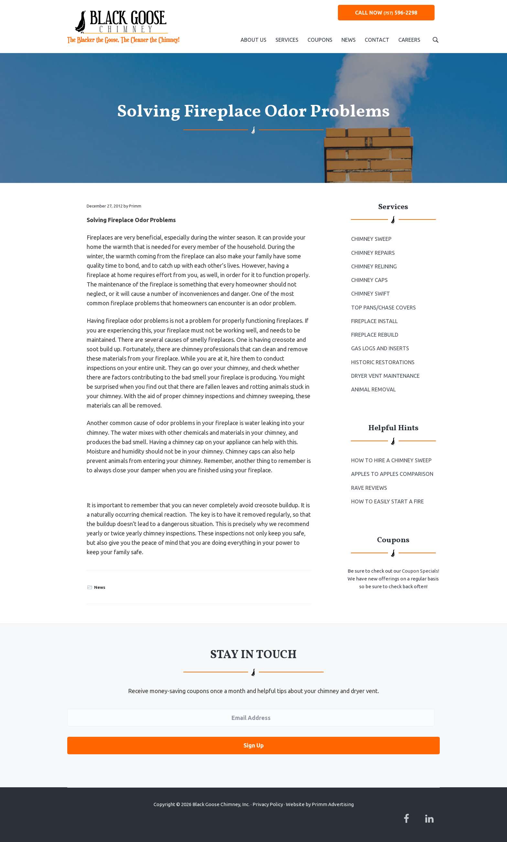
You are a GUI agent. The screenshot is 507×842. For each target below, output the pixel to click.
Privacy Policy (268, 804)
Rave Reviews (369, 487)
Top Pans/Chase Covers (383, 307)
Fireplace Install (374, 321)
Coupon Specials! (420, 570)
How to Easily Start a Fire (387, 501)
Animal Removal (373, 389)
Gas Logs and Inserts (380, 348)
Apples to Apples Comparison (391, 474)
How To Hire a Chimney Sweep (391, 460)
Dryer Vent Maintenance (385, 375)
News (99, 587)
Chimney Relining (374, 266)
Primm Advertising (333, 804)
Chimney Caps (369, 280)
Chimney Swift (370, 294)
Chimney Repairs (373, 253)
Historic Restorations (382, 362)
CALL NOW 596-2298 (386, 13)
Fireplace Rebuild (374, 335)
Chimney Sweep (371, 239)
